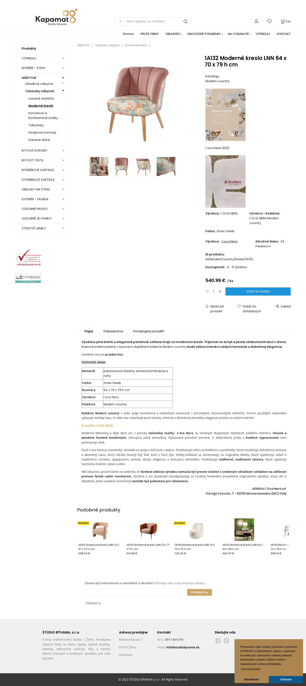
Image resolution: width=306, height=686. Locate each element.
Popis (89, 331)
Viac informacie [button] (250, 668)
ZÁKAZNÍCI (172, 34)
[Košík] (285, 21)
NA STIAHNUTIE (238, 34)
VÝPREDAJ (263, 34)
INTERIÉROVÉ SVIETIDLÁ (38, 170)
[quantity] (214, 291)
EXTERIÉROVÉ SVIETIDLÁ (38, 180)
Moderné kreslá (40, 106)
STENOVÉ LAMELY (34, 228)
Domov (128, 34)
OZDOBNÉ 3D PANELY (37, 218)
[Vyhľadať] (119, 21)
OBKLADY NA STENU (36, 189)
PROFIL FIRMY (150, 34)
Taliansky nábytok (39, 91)
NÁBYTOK (29, 78)
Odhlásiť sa (93, 603)
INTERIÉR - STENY (34, 68)
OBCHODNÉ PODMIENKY (204, 34)
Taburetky (36, 125)
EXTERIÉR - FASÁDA (35, 199)
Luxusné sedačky (41, 98)
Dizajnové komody (42, 132)
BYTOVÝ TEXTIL (33, 160)
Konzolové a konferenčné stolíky (43, 115)
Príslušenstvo (113, 331)
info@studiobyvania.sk (182, 647)
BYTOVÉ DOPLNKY (34, 150)
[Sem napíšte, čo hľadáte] (157, 21)
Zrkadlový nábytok (39, 84)
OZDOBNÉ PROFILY (35, 209)
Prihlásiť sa (199, 592)
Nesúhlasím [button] (252, 679)
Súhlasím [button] (286, 679)
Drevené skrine (39, 140)
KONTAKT (284, 34)
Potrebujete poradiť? (148, 331)
